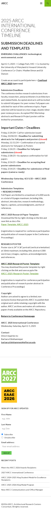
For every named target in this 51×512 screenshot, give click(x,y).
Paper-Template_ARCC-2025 (14, 224)
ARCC (4, 3)
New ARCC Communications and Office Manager (22, 490)
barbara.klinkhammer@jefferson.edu (18, 342)
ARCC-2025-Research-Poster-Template (19, 273)
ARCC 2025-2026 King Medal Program (17, 485)
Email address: (8, 442)
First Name (6, 414)
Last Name (6, 424)
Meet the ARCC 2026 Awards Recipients (18, 467)
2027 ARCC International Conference (17, 472)
